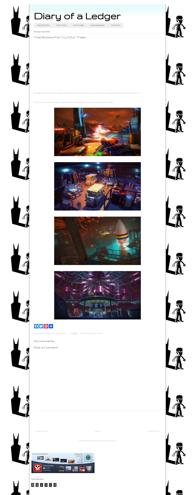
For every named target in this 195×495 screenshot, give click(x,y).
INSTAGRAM (97, 25)
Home (98, 431)
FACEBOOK (43, 25)
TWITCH (115, 25)
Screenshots (58, 333)
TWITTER (61, 25)
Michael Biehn (127, 93)
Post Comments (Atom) (104, 440)
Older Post (153, 431)
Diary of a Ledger (77, 16)
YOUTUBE (78, 25)
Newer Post (41, 431)
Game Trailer (44, 333)
